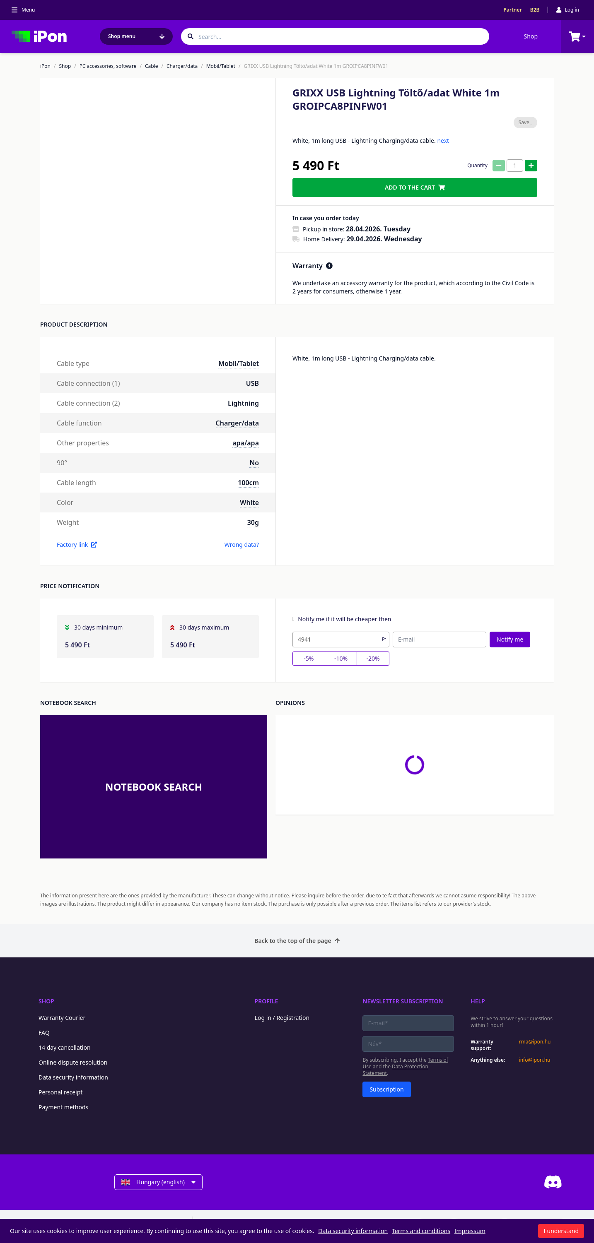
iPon (45, 66)
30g (253, 522)
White (249, 502)
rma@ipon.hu (535, 1042)
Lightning (243, 403)
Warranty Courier (62, 1018)
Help (478, 1001)
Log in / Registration (282, 1018)
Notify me (510, 639)
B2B (535, 10)
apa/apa (245, 442)
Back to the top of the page (296, 941)
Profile (266, 1001)
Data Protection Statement (395, 1070)
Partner (512, 10)
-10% (341, 658)
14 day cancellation (65, 1047)
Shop (531, 36)
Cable (151, 66)
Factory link (77, 544)
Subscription (386, 1089)
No (254, 462)
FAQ (44, 1032)
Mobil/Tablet (220, 66)
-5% (309, 658)
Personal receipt (60, 1092)
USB (252, 383)
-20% (373, 658)
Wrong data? (242, 544)
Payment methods (63, 1107)
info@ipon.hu (535, 1060)
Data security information (73, 1077)
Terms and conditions (421, 1231)
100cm (248, 482)
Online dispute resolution (73, 1062)
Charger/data (182, 66)
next (443, 140)
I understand (561, 1231)
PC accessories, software (108, 66)
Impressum (469, 1231)
